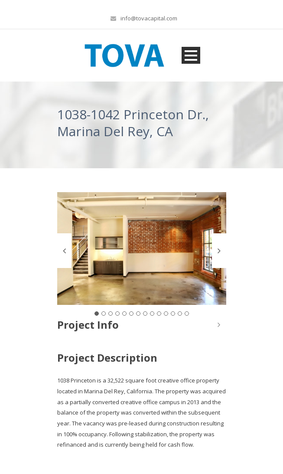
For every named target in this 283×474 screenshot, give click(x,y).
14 (187, 313)
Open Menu (191, 55)
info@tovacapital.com (148, 18)
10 (159, 313)
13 (180, 313)
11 (166, 313)
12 (173, 313)
